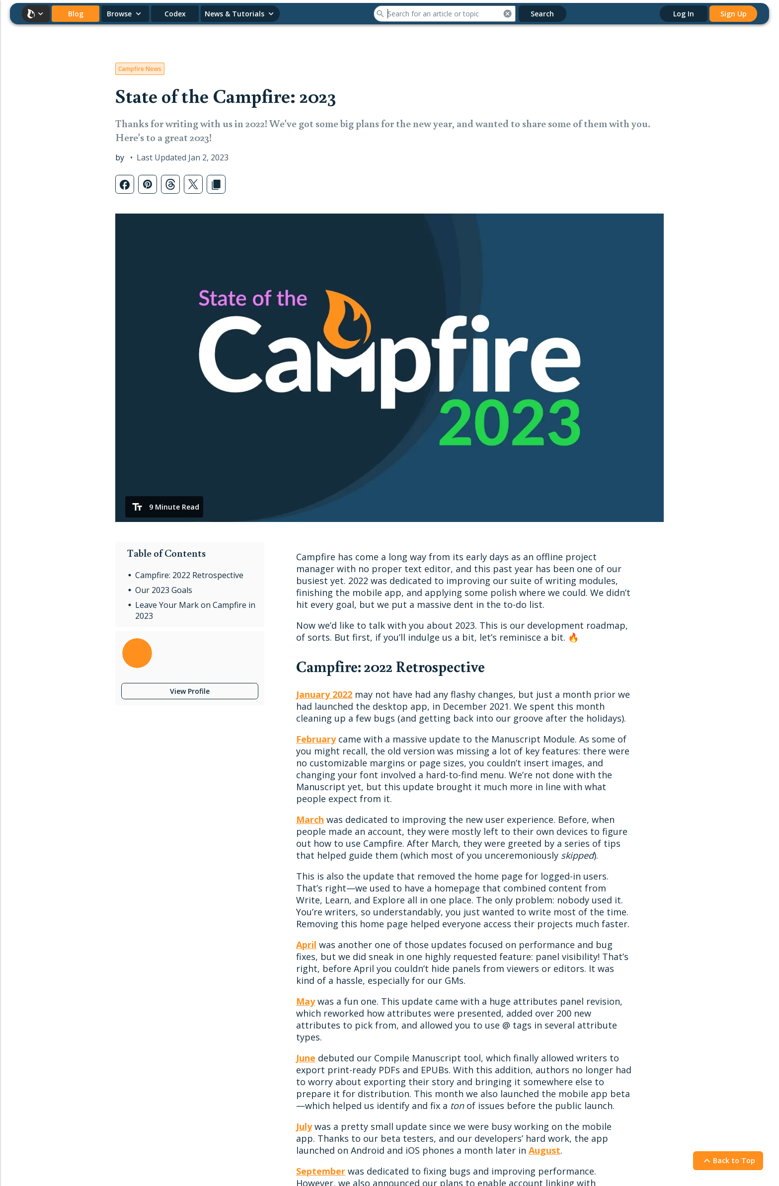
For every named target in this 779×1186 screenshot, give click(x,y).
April (306, 945)
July (304, 1126)
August (544, 1150)
